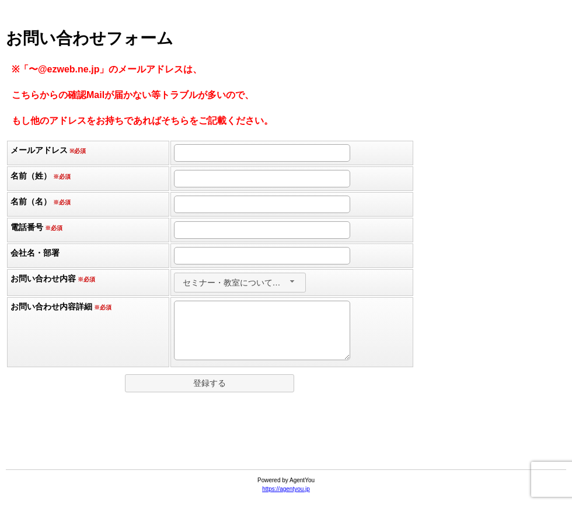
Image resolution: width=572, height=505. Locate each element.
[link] (286, 441)
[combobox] (240, 282)
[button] (209, 383)
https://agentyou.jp (286, 489)
